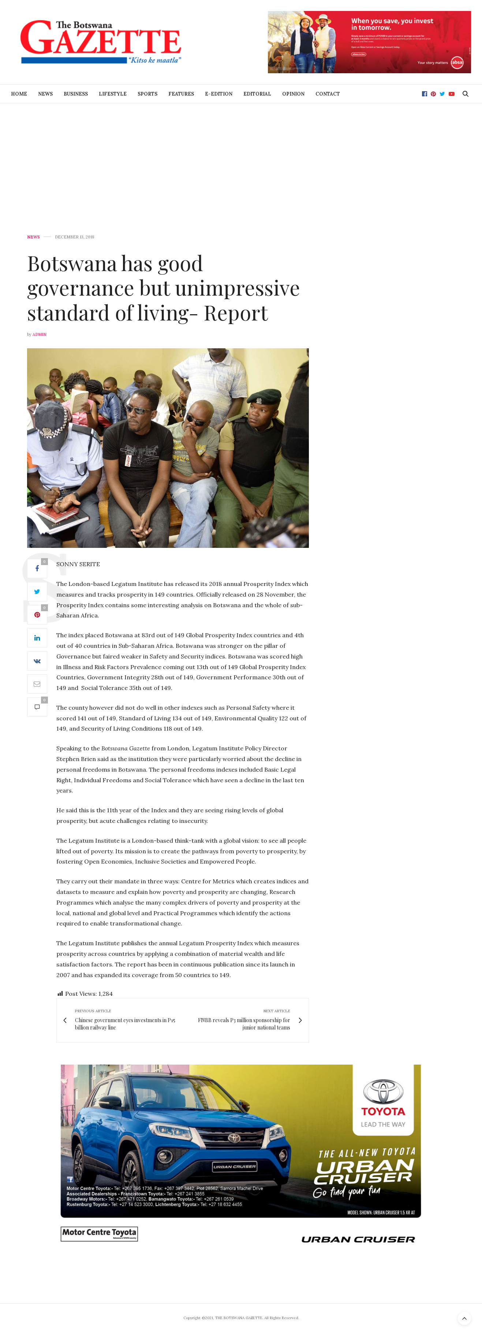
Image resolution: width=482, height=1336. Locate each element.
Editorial (257, 94)
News (45, 94)
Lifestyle (113, 94)
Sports (147, 94)
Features (181, 94)
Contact (327, 94)
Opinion (293, 94)
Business (76, 94)
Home (19, 94)
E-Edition (218, 94)
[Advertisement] (241, 158)
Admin (39, 334)
